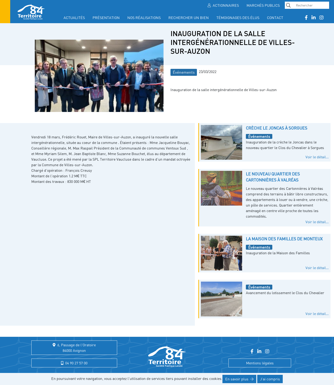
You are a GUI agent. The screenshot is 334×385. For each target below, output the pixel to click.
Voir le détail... (317, 157)
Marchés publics (263, 5)
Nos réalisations (144, 17)
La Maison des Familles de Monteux (284, 238)
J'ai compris (270, 379)
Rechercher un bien (188, 17)
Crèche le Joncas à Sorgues (276, 127)
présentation (106, 17)
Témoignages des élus (237, 17)
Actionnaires (223, 5)
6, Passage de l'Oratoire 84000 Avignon (74, 348)
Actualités (74, 17)
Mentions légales (260, 363)
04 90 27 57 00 (74, 363)
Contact (275, 17)
